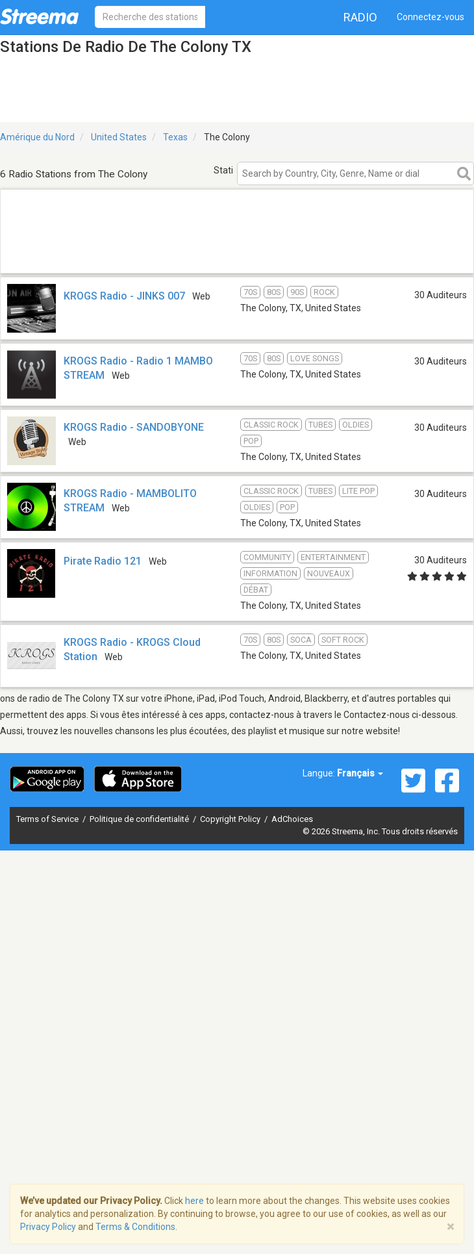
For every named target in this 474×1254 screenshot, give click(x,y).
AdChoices (292, 819)
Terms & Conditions (135, 1227)
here (194, 1201)
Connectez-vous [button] (430, 17)
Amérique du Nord (37, 137)
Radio (360, 17)
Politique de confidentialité (140, 819)
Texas (175, 137)
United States (119, 137)
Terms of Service (48, 819)
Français (360, 773)
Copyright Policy (231, 819)
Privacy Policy (48, 1227)
